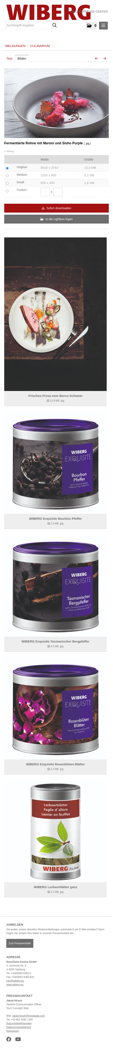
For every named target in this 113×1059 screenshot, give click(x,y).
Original (22, 167)
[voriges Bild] (96, 58)
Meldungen (15, 46)
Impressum (12, 1031)
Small (20, 182)
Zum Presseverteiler (20, 943)
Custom (22, 189)
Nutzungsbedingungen (19, 1023)
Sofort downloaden (56, 208)
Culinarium (40, 46)
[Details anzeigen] (55, 314)
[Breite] (45, 192)
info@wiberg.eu (15, 980)
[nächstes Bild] (104, 58)
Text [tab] (9, 58)
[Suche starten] (54, 25)
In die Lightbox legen (56, 219)
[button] (91, 25)
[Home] (47, 12)
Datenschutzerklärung (18, 1027)
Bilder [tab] (22, 58)
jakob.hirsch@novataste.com (28, 1015)
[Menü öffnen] (103, 25)
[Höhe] (58, 192)
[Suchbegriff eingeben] (31, 25)
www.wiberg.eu (15, 984)
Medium (22, 174)
